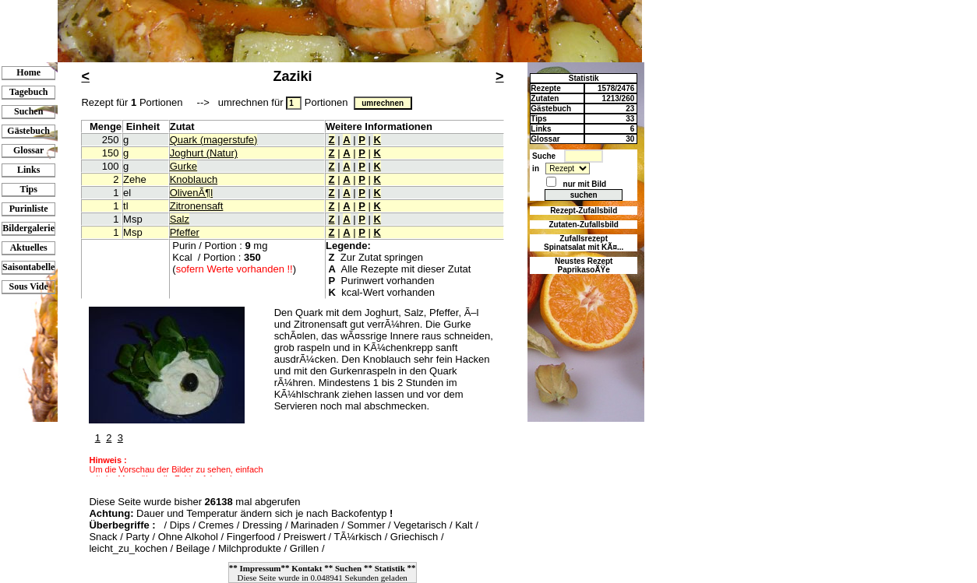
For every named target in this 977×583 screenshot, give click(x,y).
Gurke (183, 166)
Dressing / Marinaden (290, 525)
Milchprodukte (249, 548)
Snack (103, 537)
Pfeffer (184, 232)
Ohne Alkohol (188, 537)
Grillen (304, 548)
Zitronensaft (197, 206)
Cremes (217, 525)
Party (137, 537)
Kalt (463, 525)
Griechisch (414, 537)
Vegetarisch (419, 525)
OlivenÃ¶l (191, 192)
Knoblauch (193, 179)
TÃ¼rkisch (358, 537)
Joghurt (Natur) (204, 153)
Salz (179, 219)
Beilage (193, 548)
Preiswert (305, 537)
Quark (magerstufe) (214, 140)
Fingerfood (251, 537)
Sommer (366, 525)
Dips (180, 525)
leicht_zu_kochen (128, 548)
